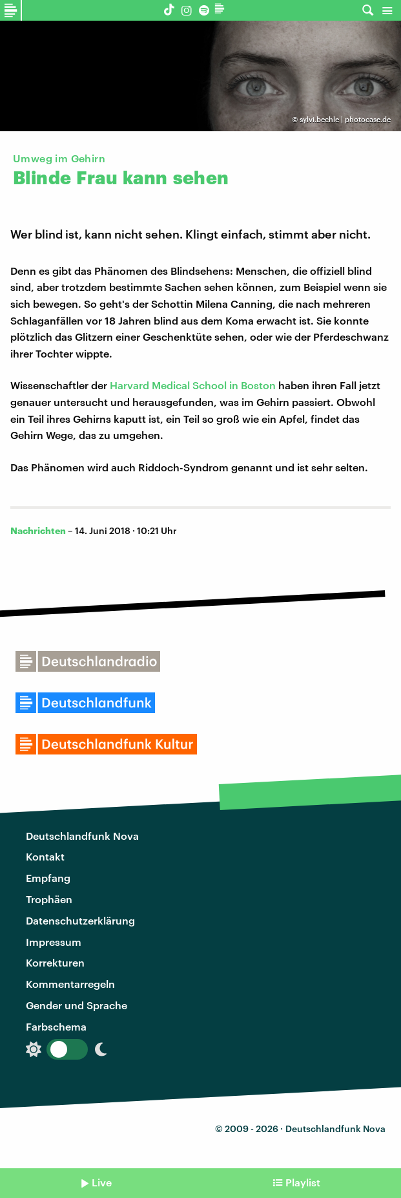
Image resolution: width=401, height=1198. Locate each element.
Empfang (48, 878)
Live (102, 1182)
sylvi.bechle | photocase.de (345, 119)
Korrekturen (55, 962)
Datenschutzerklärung (80, 920)
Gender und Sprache (76, 1005)
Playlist (302, 1182)
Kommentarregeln (70, 984)
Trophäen (49, 899)
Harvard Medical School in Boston (193, 385)
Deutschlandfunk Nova (82, 835)
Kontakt (45, 856)
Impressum (53, 942)
